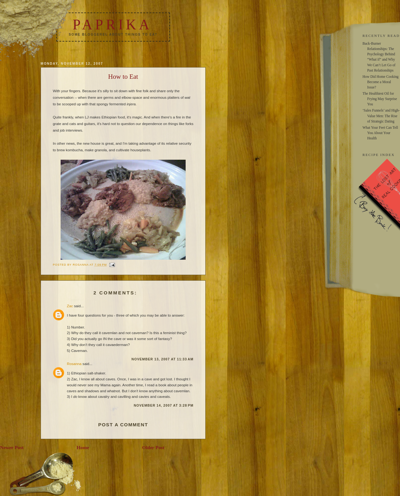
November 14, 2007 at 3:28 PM (163, 405)
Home (83, 447)
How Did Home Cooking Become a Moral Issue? (380, 82)
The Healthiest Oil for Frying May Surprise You (379, 99)
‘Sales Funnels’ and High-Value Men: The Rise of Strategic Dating (381, 115)
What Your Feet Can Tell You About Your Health (380, 133)
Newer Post (12, 447)
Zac (70, 306)
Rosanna (74, 364)
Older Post (153, 447)
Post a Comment (123, 424)
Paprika (112, 25)
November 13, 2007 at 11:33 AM (162, 359)
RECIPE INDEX (378, 155)
